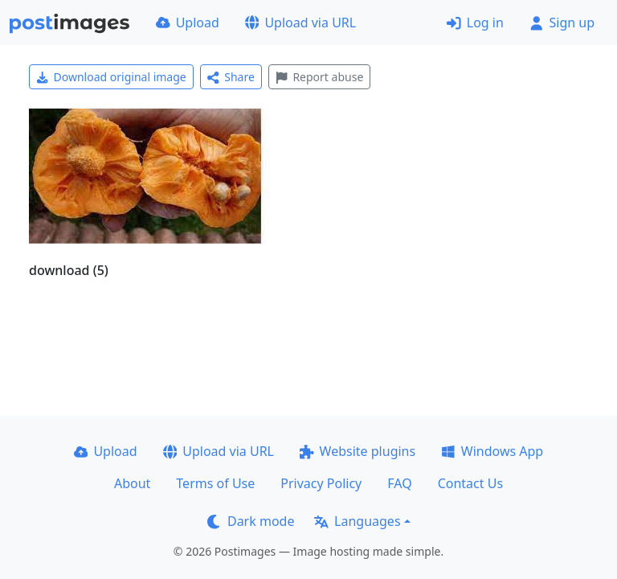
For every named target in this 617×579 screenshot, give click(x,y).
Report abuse (319, 76)
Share (231, 76)
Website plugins (357, 451)
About (132, 483)
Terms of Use (215, 483)
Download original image (111, 76)
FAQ (399, 483)
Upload (187, 22)
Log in (475, 22)
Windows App (492, 451)
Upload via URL (300, 22)
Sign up (562, 22)
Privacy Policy (321, 483)
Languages (357, 521)
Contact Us (470, 483)
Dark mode (250, 521)
